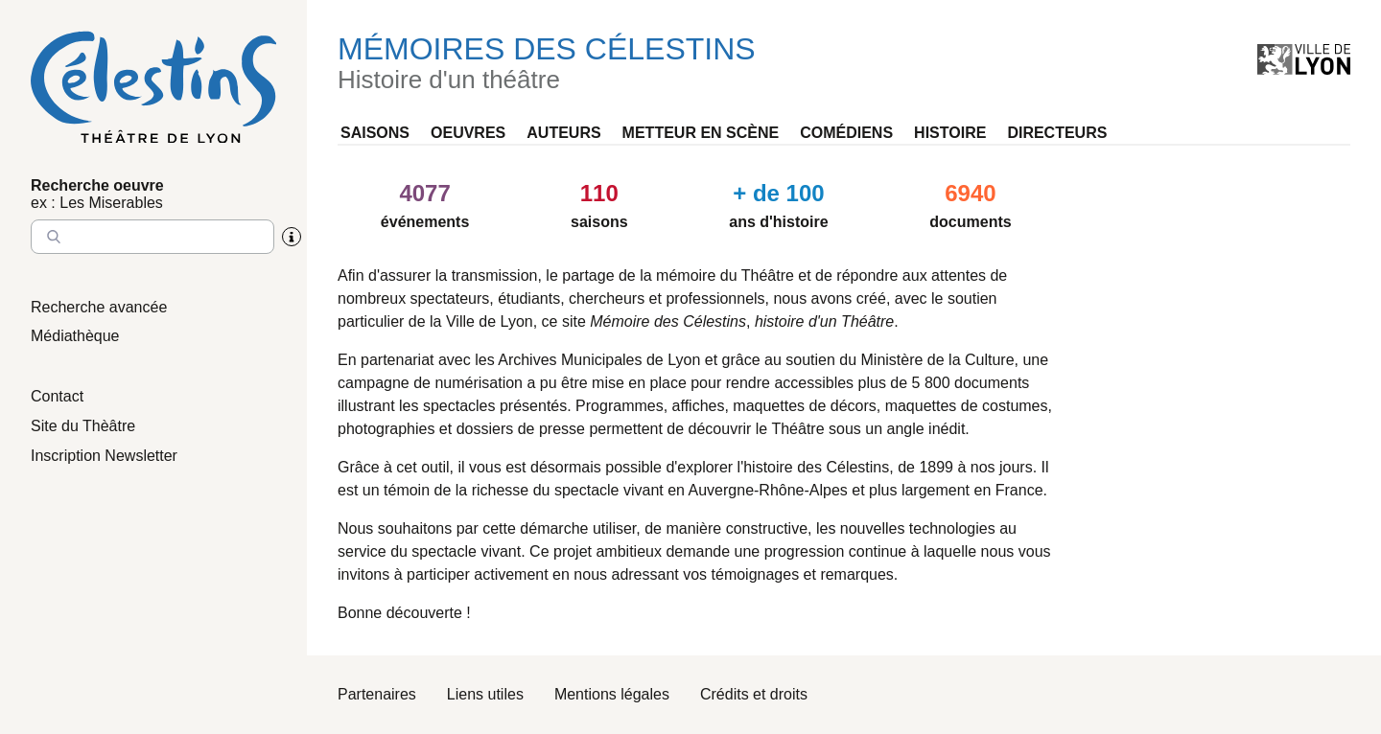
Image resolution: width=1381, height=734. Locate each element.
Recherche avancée (99, 307)
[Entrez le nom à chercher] (152, 236)
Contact (57, 396)
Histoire (950, 133)
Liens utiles (485, 694)
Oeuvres (468, 133)
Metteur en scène (701, 133)
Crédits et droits (754, 694)
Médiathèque (75, 336)
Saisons (375, 133)
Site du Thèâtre (83, 426)
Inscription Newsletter (104, 455)
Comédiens (846, 133)
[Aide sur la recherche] (291, 236)
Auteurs (563, 133)
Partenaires (377, 694)
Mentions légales (611, 694)
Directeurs (1057, 133)
